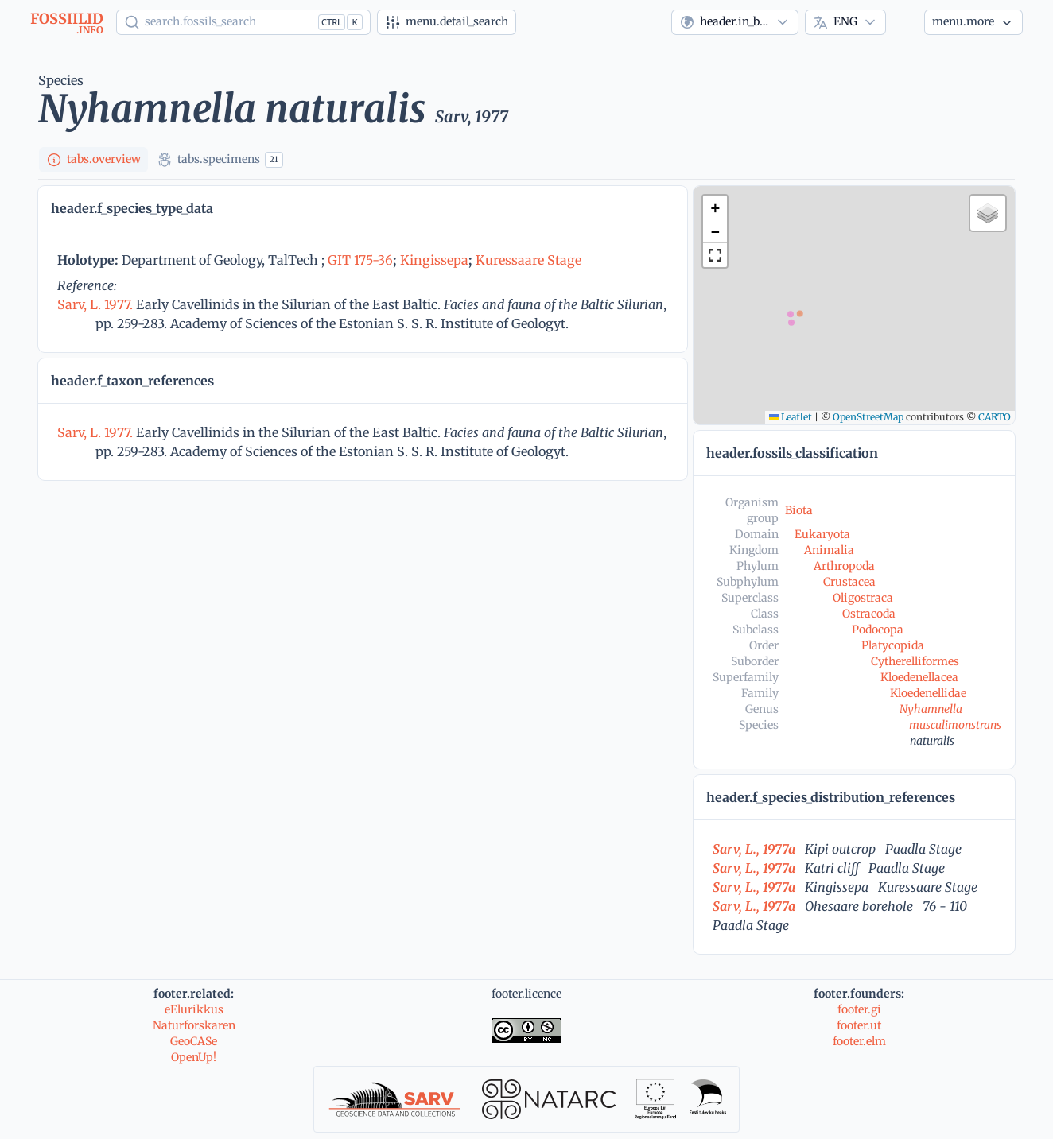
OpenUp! (193, 1057)
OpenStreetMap (868, 417)
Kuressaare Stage (528, 260)
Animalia (829, 550)
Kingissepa (434, 260)
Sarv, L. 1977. (96, 304)
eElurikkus (194, 1009)
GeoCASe (193, 1041)
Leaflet (790, 417)
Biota (799, 510)
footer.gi (859, 1009)
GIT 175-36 (360, 260)
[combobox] (734, 22)
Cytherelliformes (915, 661)
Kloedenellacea (919, 677)
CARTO (994, 417)
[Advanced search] (446, 22)
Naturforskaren (194, 1025)
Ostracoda (869, 613)
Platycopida (892, 645)
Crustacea (849, 582)
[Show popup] (243, 22)
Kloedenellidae (928, 693)
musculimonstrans (955, 725)
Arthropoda (844, 566)
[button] (715, 207)
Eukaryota (822, 534)
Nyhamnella (931, 709)
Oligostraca (863, 598)
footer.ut (859, 1025)
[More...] (973, 22)
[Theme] (905, 22)
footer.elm (859, 1041)
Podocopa (877, 629)
